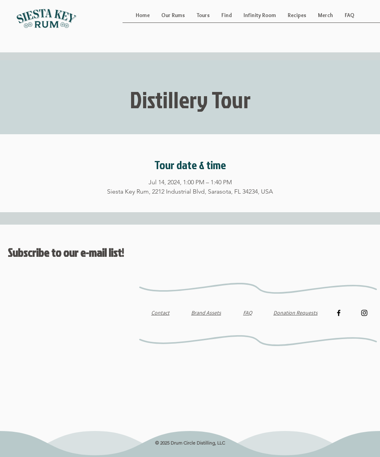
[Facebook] (339, 313)
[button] (173, 18)
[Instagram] (364, 313)
